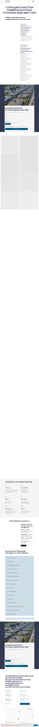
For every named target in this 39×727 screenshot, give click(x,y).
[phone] (16, 118)
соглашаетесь (13, 724)
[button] (29, 1)
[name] (16, 115)
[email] (16, 117)
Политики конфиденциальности (10, 126)
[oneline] (16, 120)
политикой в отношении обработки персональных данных (9, 725)
